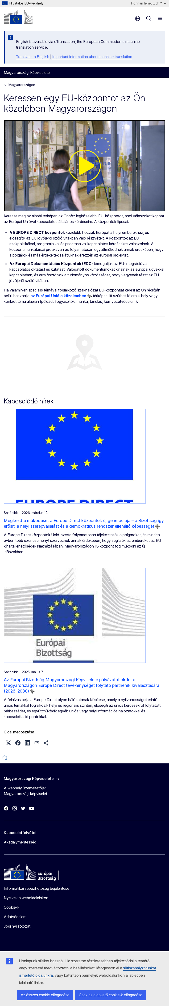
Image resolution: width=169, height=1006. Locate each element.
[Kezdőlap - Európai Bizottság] (18, 16)
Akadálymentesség (20, 842)
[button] (8, 743)
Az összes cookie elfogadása (45, 995)
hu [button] (137, 18)
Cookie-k (11, 907)
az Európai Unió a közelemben (58, 295)
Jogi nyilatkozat (17, 926)
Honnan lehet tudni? (149, 3)
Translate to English (32, 57)
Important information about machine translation (92, 57)
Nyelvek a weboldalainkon (26, 897)
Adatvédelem (15, 916)
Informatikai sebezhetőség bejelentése (36, 888)
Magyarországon (21, 85)
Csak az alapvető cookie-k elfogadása (110, 995)
